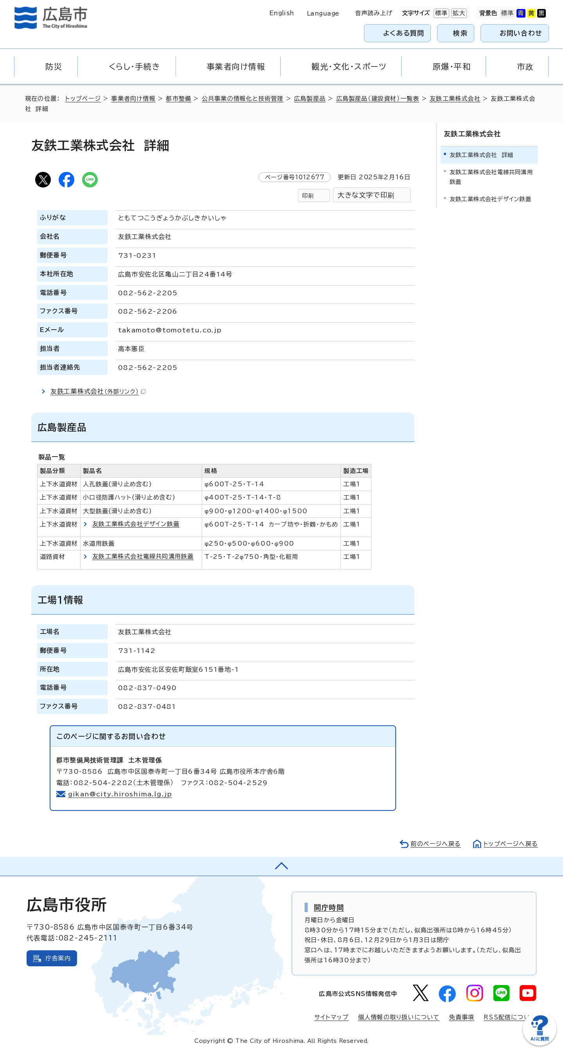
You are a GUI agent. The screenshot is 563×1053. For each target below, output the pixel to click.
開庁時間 (329, 907)
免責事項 (461, 1017)
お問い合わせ (521, 33)
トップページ (83, 99)
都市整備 (178, 99)
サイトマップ (331, 1017)
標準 (441, 13)
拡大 (458, 13)
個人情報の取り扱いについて (399, 1017)
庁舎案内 (58, 958)
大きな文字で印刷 (365, 195)
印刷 (308, 195)
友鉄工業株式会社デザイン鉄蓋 (135, 524)
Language (323, 13)
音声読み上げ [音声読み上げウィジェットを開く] (374, 13)
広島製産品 (310, 99)
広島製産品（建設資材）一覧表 (378, 99)
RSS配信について (510, 1017)
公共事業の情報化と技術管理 (243, 99)
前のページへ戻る (435, 844)
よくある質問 (403, 33)
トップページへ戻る (510, 844)
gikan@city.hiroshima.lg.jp (120, 794)
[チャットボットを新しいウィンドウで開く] (539, 1044)
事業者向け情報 (133, 99)
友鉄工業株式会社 (455, 99)
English (281, 13)
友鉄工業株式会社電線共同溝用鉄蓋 (143, 556)
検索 (460, 33)
